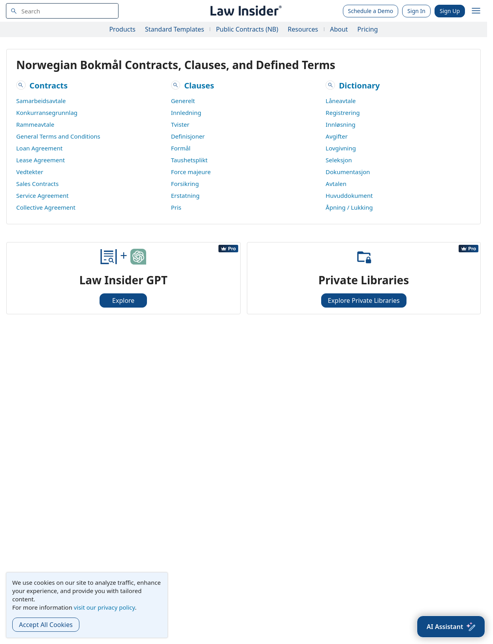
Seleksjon (339, 160)
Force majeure (191, 172)
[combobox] (62, 11)
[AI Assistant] (451, 627)
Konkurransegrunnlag (46, 112)
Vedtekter (29, 172)
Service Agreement (42, 195)
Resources (303, 29)
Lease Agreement (40, 160)
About (339, 29)
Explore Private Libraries (364, 300)
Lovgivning (341, 148)
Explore (123, 300)
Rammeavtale (35, 124)
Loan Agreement (39, 148)
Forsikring (185, 184)
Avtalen (336, 184)
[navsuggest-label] (62, 11)
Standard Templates (174, 29)
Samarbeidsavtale (41, 101)
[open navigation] (476, 11)
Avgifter (337, 136)
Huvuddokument (349, 195)
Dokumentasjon (348, 172)
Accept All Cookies (46, 624)
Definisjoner (188, 136)
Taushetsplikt (189, 160)
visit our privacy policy (104, 607)
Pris (176, 207)
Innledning (186, 112)
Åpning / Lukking (349, 207)
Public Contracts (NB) (247, 29)
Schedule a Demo (370, 11)
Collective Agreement (45, 207)
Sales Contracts (37, 184)
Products (122, 29)
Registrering (342, 112)
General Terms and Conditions (58, 136)
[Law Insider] (244, 11)
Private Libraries (363, 279)
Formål (180, 148)
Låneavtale (341, 101)
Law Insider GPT (123, 279)
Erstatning (185, 195)
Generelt (183, 101)
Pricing (368, 29)
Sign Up (450, 11)
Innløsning (340, 124)
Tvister (180, 124)
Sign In (416, 11)
